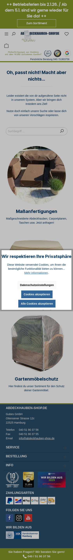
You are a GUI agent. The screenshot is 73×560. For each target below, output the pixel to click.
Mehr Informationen (36, 272)
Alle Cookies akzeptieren (37, 303)
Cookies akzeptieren (37, 294)
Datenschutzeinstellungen (37, 285)
